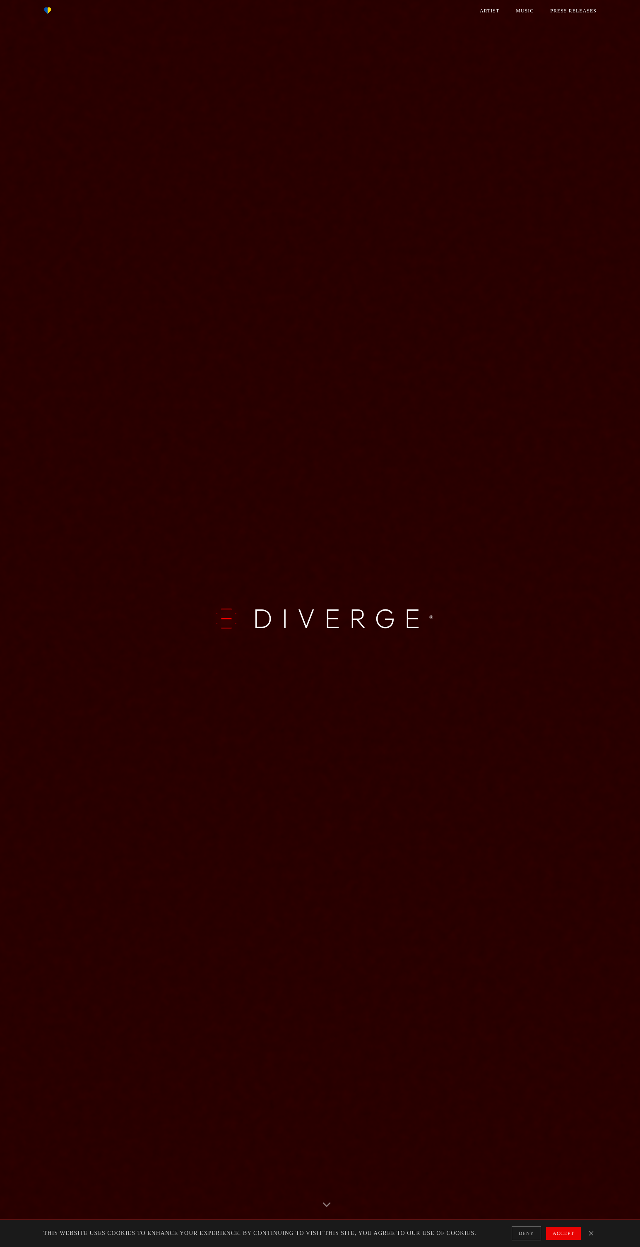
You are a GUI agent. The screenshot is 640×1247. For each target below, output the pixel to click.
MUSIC (525, 11)
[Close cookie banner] (591, 1233)
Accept (563, 1233)
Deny (526, 1233)
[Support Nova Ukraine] (47, 11)
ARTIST (489, 11)
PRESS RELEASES (573, 11)
